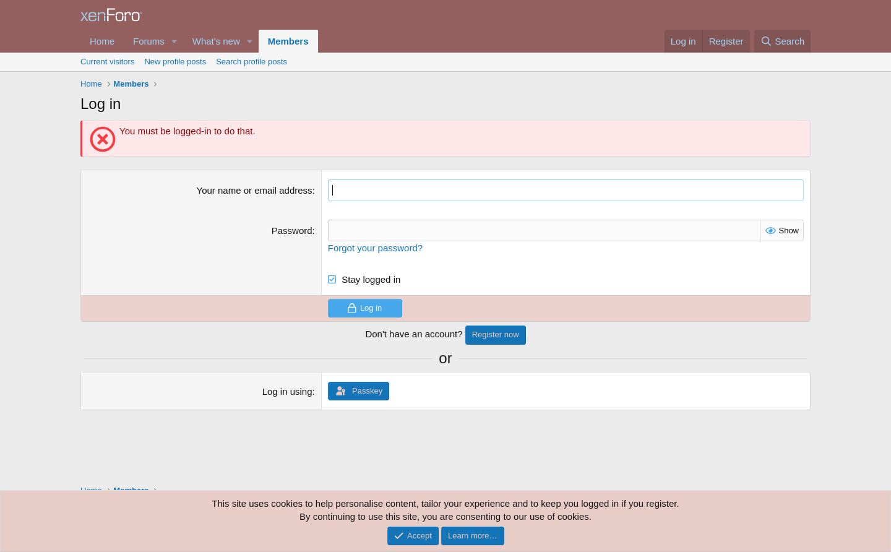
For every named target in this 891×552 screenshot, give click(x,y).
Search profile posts (251, 61)
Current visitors (107, 61)
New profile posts (175, 61)
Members (288, 41)
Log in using (287, 391)
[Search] (782, 41)
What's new (216, 41)
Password (292, 230)
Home (102, 41)
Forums (149, 41)
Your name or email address (254, 190)
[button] (174, 41)
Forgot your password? (375, 248)
